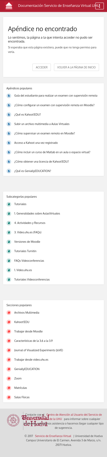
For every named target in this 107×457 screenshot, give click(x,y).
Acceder (42, 67)
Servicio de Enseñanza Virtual (53, 436)
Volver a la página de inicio (76, 67)
